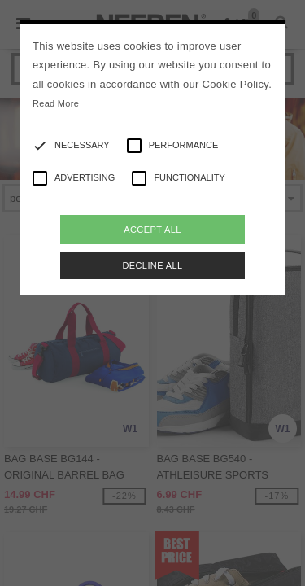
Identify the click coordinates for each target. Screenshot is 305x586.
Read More (56, 103)
